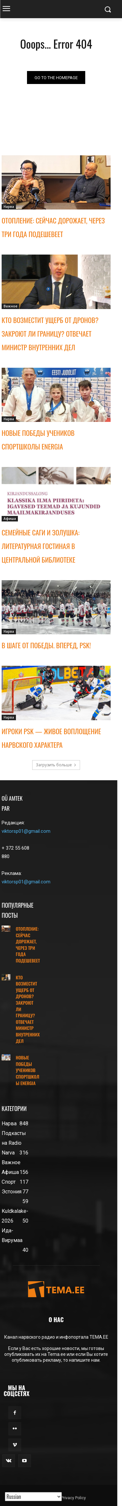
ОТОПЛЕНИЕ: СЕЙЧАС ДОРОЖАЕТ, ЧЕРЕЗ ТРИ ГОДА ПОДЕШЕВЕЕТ (28, 944)
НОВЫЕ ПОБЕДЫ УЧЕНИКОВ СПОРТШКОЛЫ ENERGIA (27, 1070)
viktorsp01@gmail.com (26, 831)
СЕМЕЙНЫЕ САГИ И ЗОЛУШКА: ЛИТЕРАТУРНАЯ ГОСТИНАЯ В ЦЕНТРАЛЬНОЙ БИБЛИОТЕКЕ (40, 546)
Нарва (9, 206)
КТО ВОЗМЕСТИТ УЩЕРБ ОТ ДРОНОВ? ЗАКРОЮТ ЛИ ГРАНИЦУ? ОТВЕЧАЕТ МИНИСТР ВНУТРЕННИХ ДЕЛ (50, 333)
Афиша (10, 518)
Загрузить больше (56, 765)
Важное (10, 306)
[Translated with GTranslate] (33, 1496)
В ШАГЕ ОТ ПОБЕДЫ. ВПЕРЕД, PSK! (46, 645)
